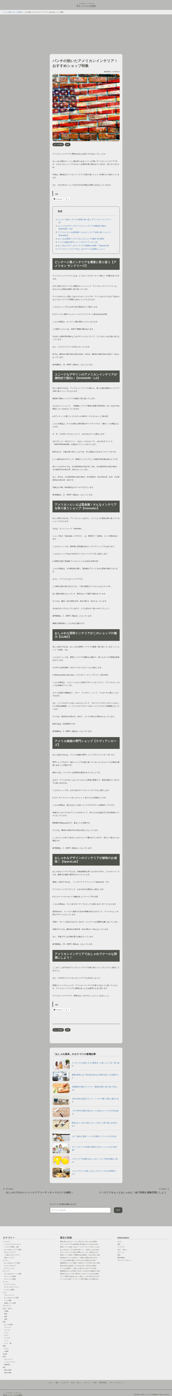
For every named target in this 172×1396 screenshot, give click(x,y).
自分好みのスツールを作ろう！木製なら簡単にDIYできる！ (79, 1258)
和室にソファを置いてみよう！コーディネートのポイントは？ (80, 1247)
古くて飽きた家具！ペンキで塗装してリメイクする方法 (84, 1136)
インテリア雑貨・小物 (11, 1247)
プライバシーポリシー (124, 1260)
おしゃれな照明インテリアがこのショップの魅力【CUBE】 (81, 239)
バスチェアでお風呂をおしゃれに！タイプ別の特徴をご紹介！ (85, 1160)
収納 (5, 1314)
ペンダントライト (10, 1362)
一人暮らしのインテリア (12, 1255)
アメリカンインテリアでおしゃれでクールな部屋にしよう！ (81, 249)
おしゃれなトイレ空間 (11, 1298)
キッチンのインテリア (11, 1287)
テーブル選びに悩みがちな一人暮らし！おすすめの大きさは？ (80, 1276)
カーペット (6, 1271)
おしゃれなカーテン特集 (12, 1263)
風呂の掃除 (7, 1372)
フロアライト (7, 1306)
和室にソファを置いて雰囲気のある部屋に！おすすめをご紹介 (80, 1255)
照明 (4, 1356)
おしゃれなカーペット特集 (12, 1274)
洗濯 (5, 1319)
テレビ (6, 1348)
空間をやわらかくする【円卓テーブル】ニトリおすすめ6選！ (79, 1274)
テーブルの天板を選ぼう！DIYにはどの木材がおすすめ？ (78, 1260)
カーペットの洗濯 (10, 1279)
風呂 (4, 1367)
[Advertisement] (86, 34)
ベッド (6, 1340)
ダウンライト (8, 1359)
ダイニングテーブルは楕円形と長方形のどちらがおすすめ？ (79, 1244)
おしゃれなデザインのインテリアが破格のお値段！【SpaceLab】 (84, 246)
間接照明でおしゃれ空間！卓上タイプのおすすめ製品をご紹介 (80, 1271)
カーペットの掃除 (10, 1276)
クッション (7, 1327)
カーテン (5, 1260)
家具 (10, 12)
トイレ (5, 1292)
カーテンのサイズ (10, 1266)
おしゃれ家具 (17, 12)
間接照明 (7, 1364)
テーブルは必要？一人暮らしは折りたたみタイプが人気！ (78, 1268)
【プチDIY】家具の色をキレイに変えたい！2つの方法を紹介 (85, 1112)
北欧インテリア (9, 1258)
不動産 (6, 1311)
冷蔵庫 (6, 1351)
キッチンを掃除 (9, 1290)
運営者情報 (121, 1258)
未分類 (5, 1354)
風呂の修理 (7, 1370)
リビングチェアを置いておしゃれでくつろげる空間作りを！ (84, 1172)
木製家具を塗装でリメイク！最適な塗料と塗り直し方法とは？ (85, 1088)
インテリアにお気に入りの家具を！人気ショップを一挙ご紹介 (85, 1064)
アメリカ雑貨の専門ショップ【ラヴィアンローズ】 (78, 242)
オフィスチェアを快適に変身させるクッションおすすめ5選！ (84, 1148)
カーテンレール (9, 1268)
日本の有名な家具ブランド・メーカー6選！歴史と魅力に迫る (85, 1100)
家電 (4, 1346)
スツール (7, 1330)
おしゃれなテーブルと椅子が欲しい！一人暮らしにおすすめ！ (80, 1249)
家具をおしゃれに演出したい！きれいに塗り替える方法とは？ (85, 1124)
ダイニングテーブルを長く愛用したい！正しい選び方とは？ (79, 1252)
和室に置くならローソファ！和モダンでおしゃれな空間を (78, 1241)
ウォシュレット (9, 1295)
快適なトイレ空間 (10, 1303)
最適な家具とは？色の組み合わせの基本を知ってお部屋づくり (85, 1076)
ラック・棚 (7, 1343)
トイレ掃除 (7, 1300)
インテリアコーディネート (12, 1244)
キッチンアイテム (10, 1284)
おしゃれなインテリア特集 (12, 1249)
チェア (6, 1335)
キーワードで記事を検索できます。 (64, 1204)
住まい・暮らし (8, 1308)
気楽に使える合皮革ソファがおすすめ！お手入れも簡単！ (78, 1266)
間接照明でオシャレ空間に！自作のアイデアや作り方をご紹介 (80, 1263)
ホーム (5, 12)
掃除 (5, 1316)
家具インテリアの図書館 (149, 1394)
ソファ (6, 1332)
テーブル (7, 1338)
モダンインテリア (10, 1252)
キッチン (5, 1282)
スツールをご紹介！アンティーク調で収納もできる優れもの (79, 1279)
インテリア (6, 1241)
